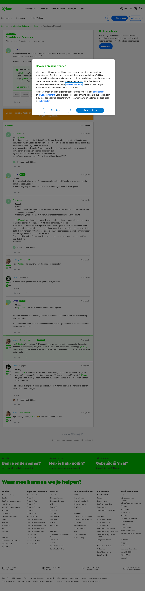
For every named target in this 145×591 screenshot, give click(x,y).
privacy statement (47, 95)
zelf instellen (44, 101)
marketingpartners (74, 84)
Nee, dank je (56, 110)
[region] (73, 87)
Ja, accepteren (90, 110)
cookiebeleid (99, 92)
